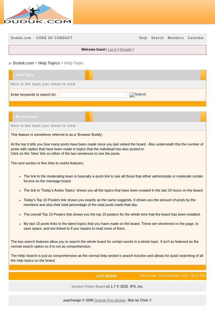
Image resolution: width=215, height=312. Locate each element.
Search (157, 38)
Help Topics (49, 63)
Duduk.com (21, 38)
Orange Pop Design (110, 300)
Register (126, 49)
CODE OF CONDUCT (54, 38)
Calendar (196, 38)
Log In (112, 49)
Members (176, 38)
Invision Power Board (88, 286)
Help (143, 38)
